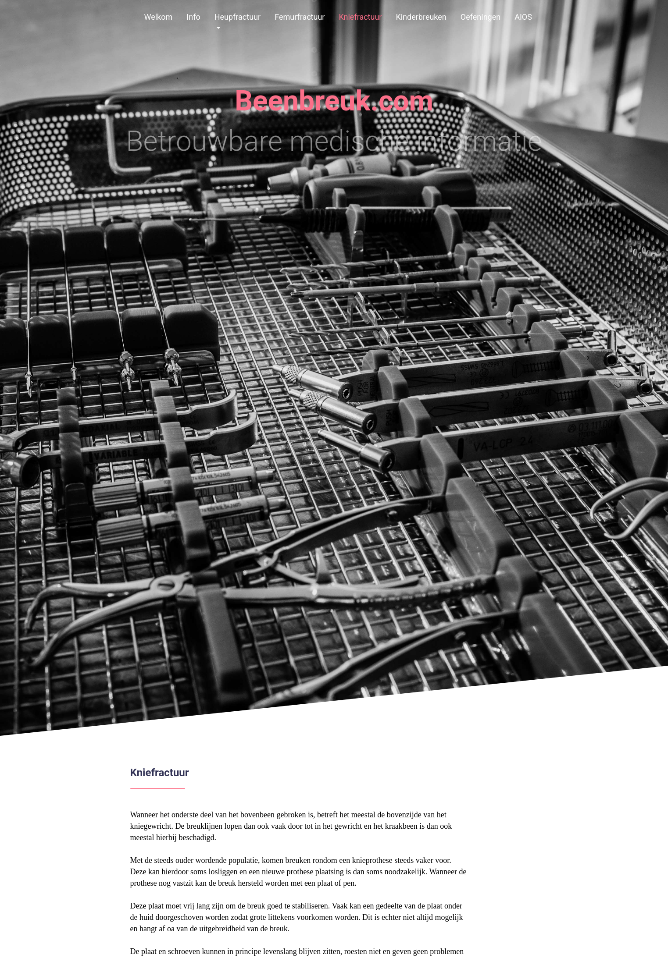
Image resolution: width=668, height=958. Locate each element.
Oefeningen (480, 16)
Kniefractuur (360, 16)
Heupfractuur (237, 16)
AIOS (523, 16)
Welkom (158, 16)
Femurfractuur (300, 16)
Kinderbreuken (421, 16)
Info (193, 16)
